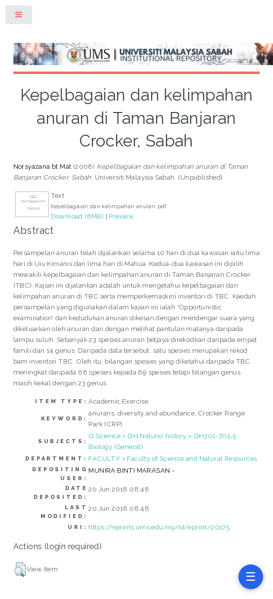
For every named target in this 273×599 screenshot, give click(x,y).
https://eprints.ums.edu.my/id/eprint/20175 (159, 527)
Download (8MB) (77, 216)
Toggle (19, 16)
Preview (121, 216)
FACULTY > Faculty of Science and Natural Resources (172, 458)
